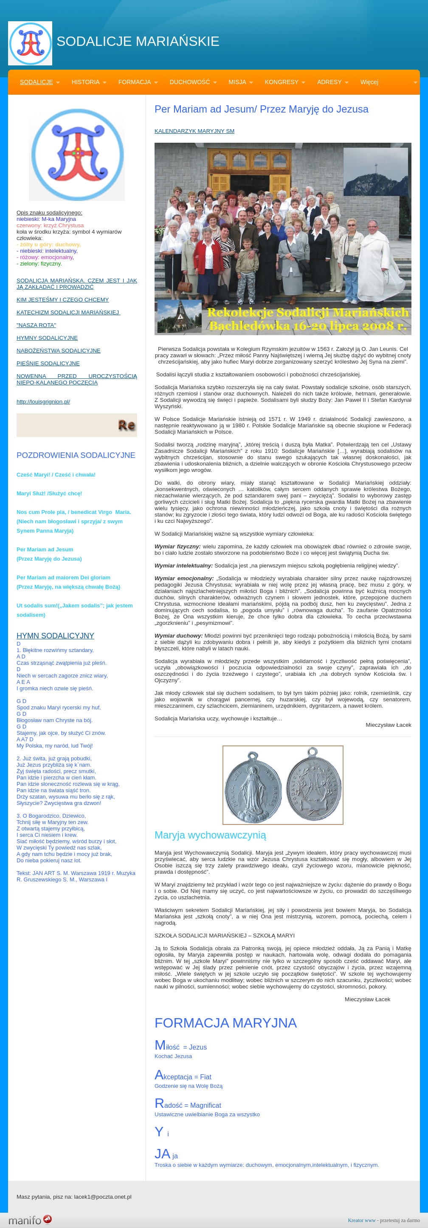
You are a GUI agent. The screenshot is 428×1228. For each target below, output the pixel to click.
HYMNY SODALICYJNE (47, 338)
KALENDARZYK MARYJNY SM (194, 131)
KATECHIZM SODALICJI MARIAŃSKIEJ (69, 312)
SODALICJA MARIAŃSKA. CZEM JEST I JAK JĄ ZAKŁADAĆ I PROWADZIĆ (77, 283)
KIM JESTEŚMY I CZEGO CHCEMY (63, 299)
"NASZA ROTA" (36, 325)
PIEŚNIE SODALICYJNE (48, 363)
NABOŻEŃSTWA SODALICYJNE (59, 350)
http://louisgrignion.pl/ (43, 401)
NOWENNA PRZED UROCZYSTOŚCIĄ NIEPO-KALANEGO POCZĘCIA (77, 379)
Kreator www (362, 1220)
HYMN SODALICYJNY (55, 636)
